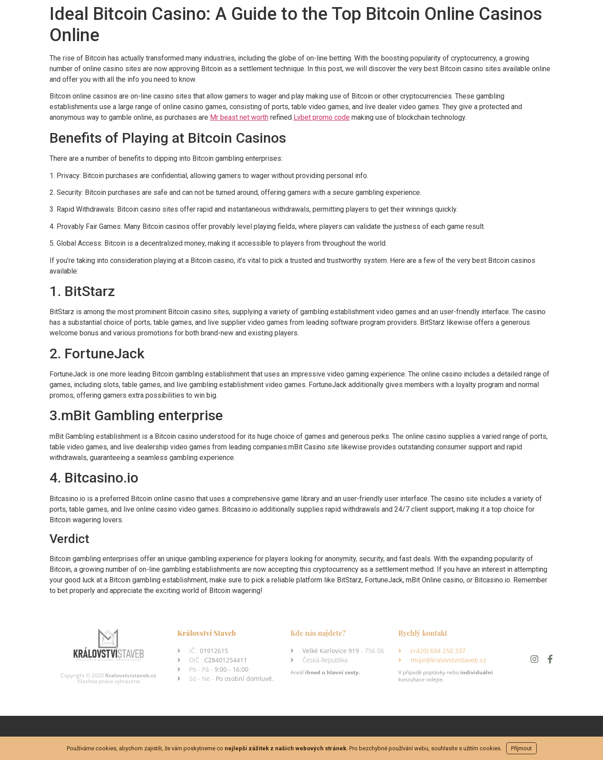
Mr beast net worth (239, 117)
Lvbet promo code (322, 117)
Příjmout (521, 748)
